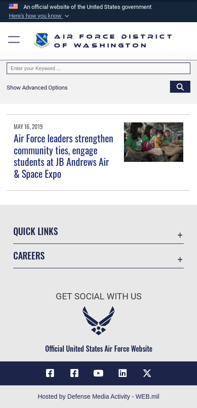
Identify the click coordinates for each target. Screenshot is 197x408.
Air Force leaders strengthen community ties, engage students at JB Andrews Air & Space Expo (63, 155)
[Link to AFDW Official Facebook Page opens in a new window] (50, 373)
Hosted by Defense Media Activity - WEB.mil (98, 396)
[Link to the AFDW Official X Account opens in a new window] (147, 373)
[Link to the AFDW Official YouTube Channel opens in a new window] (98, 373)
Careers (29, 255)
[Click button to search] (180, 86)
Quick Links (35, 231)
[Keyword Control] (98, 68)
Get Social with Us (99, 296)
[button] (40, 16)
